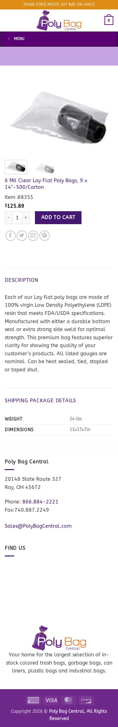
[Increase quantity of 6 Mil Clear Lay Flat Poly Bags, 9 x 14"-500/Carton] (26, 217)
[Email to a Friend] (33, 235)
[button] (108, 20)
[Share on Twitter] (22, 235)
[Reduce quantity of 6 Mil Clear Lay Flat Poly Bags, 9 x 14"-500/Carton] (8, 217)
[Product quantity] (17, 217)
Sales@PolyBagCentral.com (38, 526)
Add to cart (58, 217)
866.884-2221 (40, 502)
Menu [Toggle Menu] (15, 39)
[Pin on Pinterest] (44, 235)
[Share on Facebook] (10, 235)
